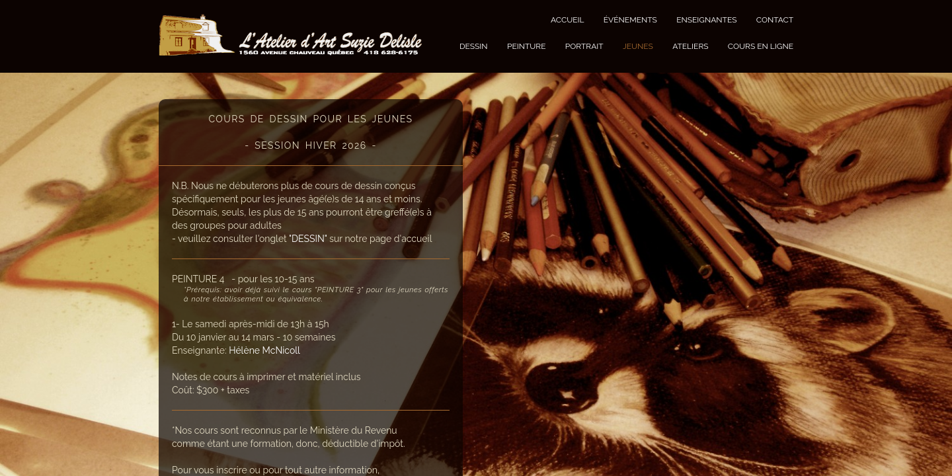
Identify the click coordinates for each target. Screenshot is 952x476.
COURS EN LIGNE (760, 46)
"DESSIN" (308, 238)
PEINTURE (526, 46)
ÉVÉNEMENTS (630, 19)
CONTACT (774, 19)
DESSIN (473, 46)
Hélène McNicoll (264, 350)
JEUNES (638, 46)
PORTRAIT (584, 46)
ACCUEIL (567, 19)
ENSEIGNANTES (706, 19)
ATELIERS (690, 46)
